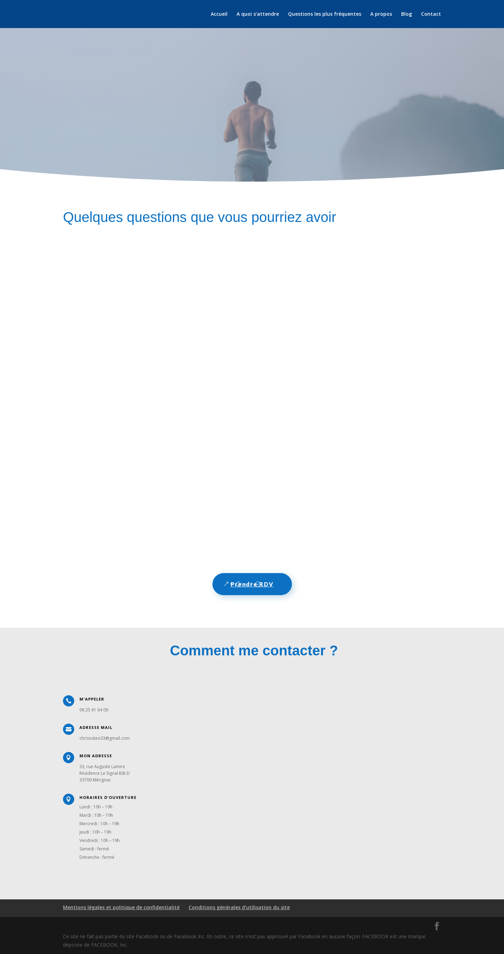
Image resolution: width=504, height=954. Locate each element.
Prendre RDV (252, 584)
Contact (431, 14)
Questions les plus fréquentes (324, 14)
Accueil (219, 14)
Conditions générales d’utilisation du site (239, 907)
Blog (406, 14)
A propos (381, 14)
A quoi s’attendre (258, 14)
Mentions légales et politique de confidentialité (121, 907)
